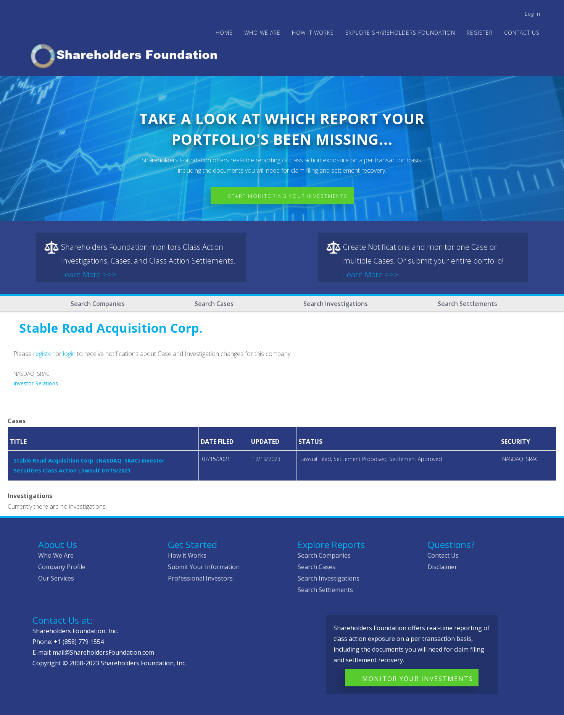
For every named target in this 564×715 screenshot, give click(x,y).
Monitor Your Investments (417, 679)
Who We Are (56, 555)
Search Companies (98, 303)
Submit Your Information (204, 567)
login (69, 353)
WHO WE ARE (262, 32)
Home (224, 32)
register (43, 353)
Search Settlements (467, 303)
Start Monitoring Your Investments (288, 195)
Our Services (56, 578)
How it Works (187, 555)
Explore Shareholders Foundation (400, 32)
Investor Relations (35, 383)
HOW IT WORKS (313, 32)
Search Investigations (335, 303)
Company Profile (61, 567)
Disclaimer (442, 567)
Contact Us (522, 32)
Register (480, 32)
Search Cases (214, 303)
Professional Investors (200, 578)
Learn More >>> (88, 274)
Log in (532, 13)
